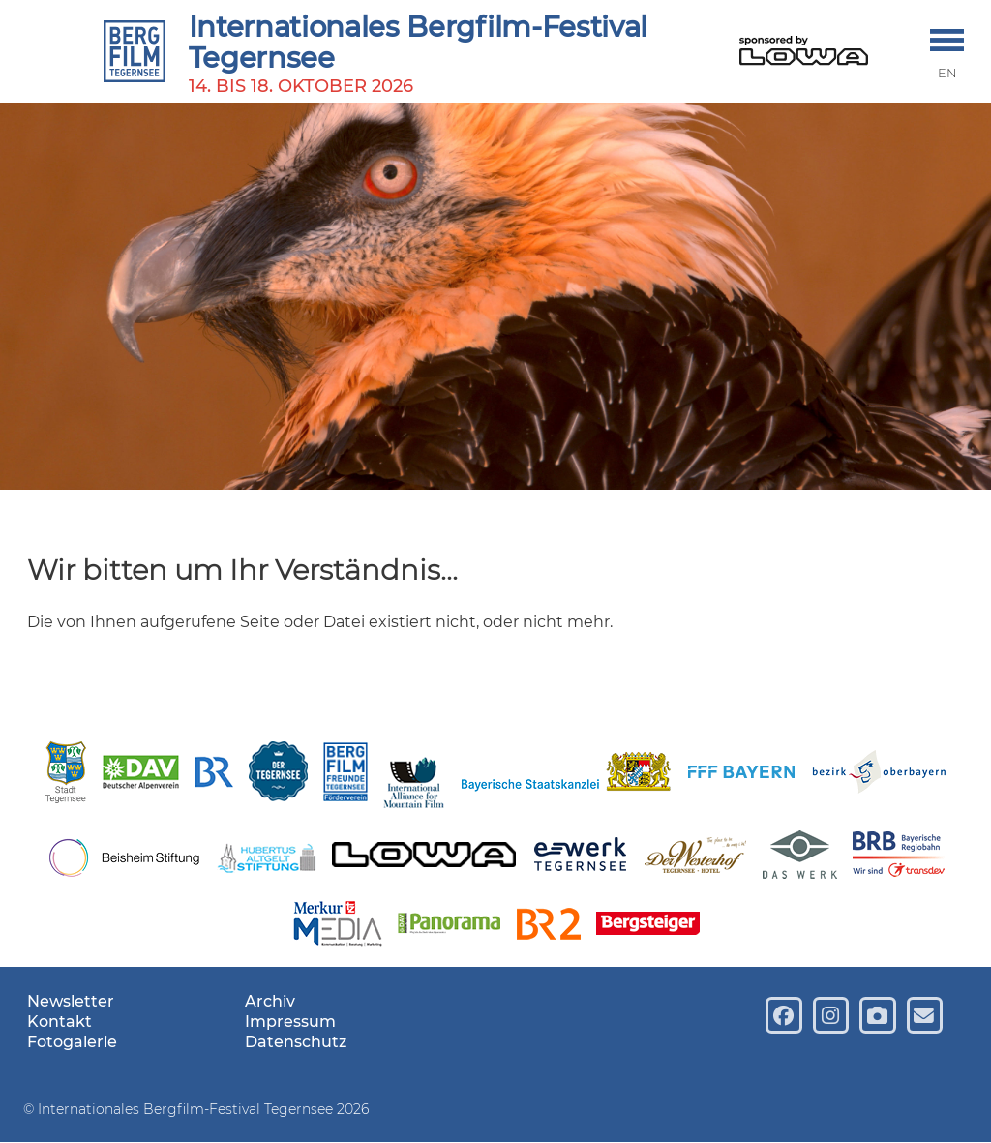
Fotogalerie (72, 1042)
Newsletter (70, 1001)
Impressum (290, 1021)
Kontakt (59, 1021)
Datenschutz (295, 1042)
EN (947, 73)
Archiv (270, 1001)
